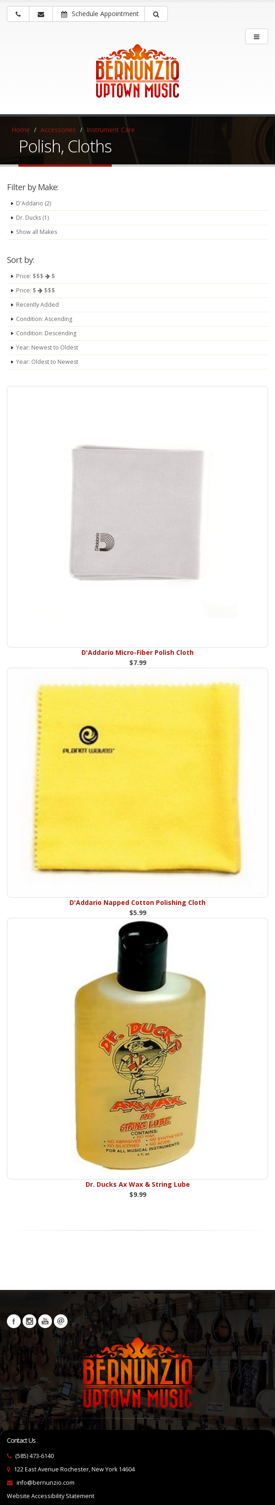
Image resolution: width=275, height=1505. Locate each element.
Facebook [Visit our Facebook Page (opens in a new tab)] (14, 1321)
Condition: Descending (47, 333)
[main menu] (256, 36)
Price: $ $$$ (35, 290)
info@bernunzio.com (45, 1483)
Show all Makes (37, 232)
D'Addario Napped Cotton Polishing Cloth (137, 902)
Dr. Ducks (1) (33, 218)
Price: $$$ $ (35, 276)
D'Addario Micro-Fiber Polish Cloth (137, 652)
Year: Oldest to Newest (47, 362)
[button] (156, 14)
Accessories (58, 129)
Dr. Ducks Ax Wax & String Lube (138, 1184)
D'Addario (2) (33, 203)
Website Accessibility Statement (50, 1496)
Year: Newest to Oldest (47, 347)
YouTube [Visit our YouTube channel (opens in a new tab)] (45, 1321)
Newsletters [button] (61, 1321)
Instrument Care (110, 129)
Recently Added (37, 305)
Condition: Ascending (45, 319)
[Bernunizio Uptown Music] (137, 77)
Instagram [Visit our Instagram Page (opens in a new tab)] (29, 1321)
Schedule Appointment (100, 13)
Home (20, 129)
